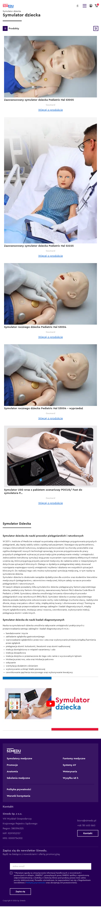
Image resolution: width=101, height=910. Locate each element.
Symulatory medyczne (19, 762)
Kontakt (87, 837)
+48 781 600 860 (86, 829)
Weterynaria (70, 775)
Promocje (12, 768)
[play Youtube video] (50, 707)
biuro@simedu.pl (86, 824)
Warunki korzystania (18, 799)
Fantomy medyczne (74, 762)
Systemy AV (69, 768)
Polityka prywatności (19, 793)
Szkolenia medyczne (18, 781)
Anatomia (12, 775)
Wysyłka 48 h (70, 781)
